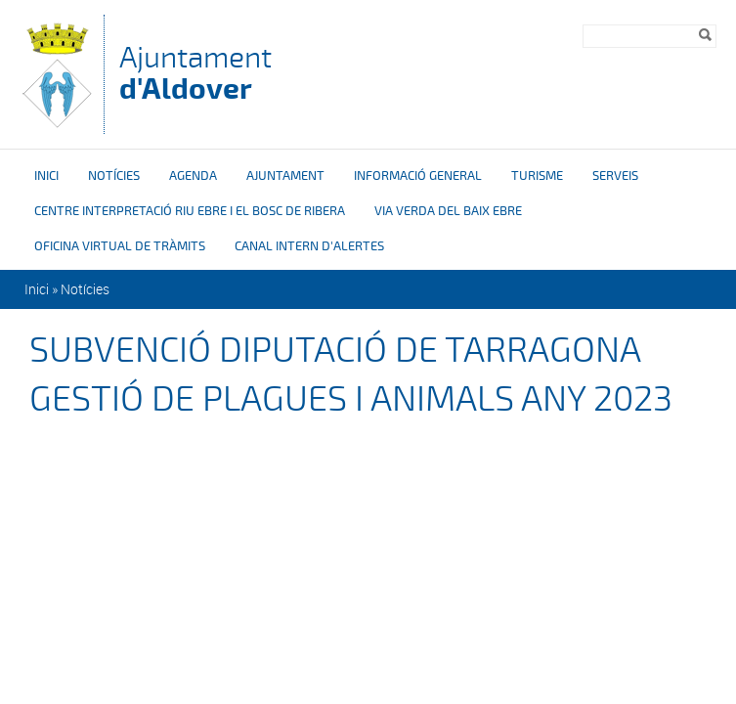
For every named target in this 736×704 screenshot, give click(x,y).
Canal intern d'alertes (309, 246)
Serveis (615, 176)
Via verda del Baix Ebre (448, 211)
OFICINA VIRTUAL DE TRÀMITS (119, 246)
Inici (46, 176)
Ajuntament (195, 73)
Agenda (193, 176)
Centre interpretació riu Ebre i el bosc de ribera (189, 211)
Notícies (114, 176)
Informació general (418, 176)
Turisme (537, 176)
